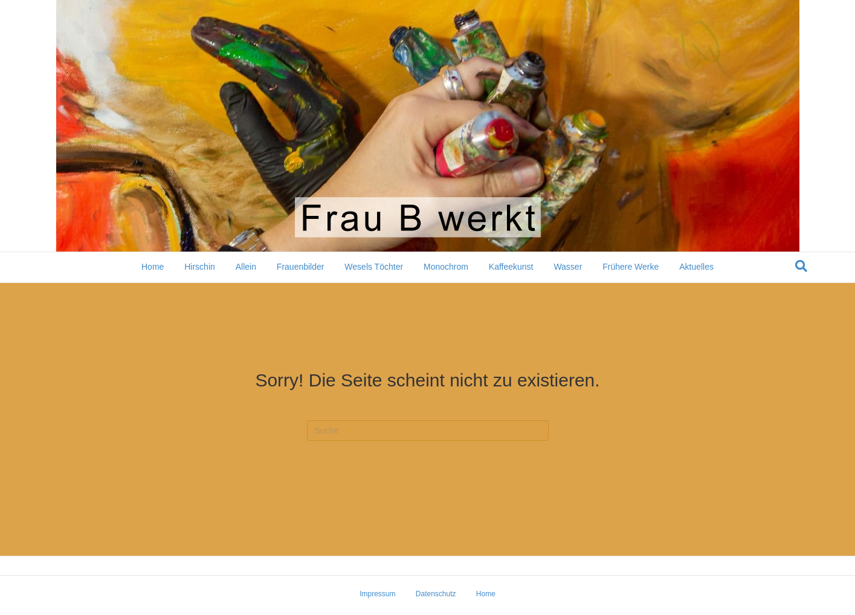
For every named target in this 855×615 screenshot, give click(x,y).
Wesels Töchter (373, 267)
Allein (246, 267)
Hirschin (199, 267)
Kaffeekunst (511, 267)
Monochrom (446, 267)
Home (152, 267)
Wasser (567, 267)
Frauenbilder (300, 267)
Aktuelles (696, 267)
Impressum (377, 594)
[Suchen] (801, 266)
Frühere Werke (630, 267)
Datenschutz (436, 594)
